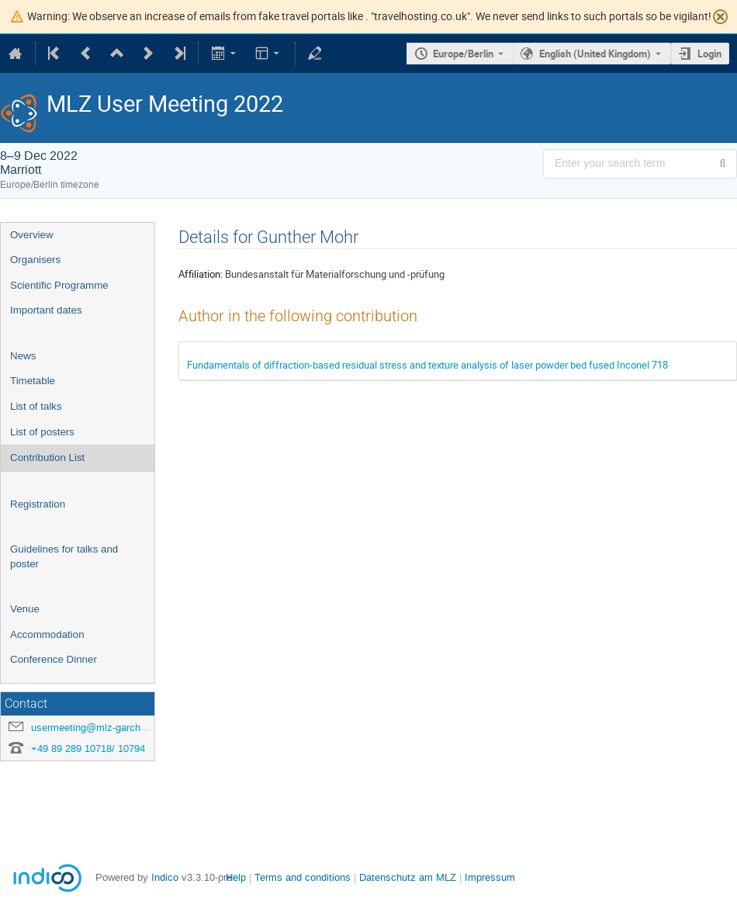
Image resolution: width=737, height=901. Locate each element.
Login (709, 54)
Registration (37, 504)
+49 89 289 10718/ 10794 (88, 748)
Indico (164, 877)
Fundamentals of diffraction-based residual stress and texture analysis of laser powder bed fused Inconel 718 (427, 365)
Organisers (35, 259)
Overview (32, 235)
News (23, 356)
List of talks (36, 406)
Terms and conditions (302, 877)
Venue (25, 609)
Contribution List (47, 457)
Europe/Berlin (463, 54)
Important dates (46, 310)
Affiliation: (200, 274)
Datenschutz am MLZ (407, 877)
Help (236, 877)
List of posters (42, 432)
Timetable (32, 380)
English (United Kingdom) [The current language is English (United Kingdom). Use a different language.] (595, 54)
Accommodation (47, 634)
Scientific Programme (59, 285)
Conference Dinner (53, 659)
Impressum (490, 877)
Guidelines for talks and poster (64, 556)
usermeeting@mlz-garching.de (99, 727)
